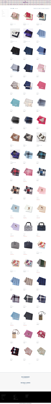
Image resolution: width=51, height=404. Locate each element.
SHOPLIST (38, 4)
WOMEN (11, 4)
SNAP (32, 4)
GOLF (17, 4)
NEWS (29, 4)
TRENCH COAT (26, 4)
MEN (8, 4)
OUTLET (35, 4)
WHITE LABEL (14, 4)
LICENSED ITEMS (21, 4)
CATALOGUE (41, 4)
